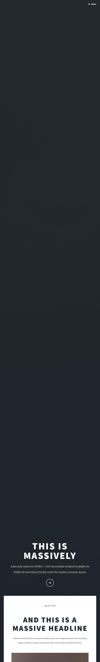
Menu (93, 4)
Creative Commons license (72, 572)
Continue (50, 583)
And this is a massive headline (50, 624)
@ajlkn (82, 566)
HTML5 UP (19, 572)
